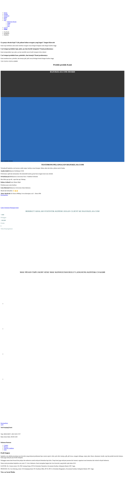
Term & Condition (9, 448)
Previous (3, 195)
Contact (6, 445)
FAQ (5, 449)
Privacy (6, 446)
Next (6, 195)
